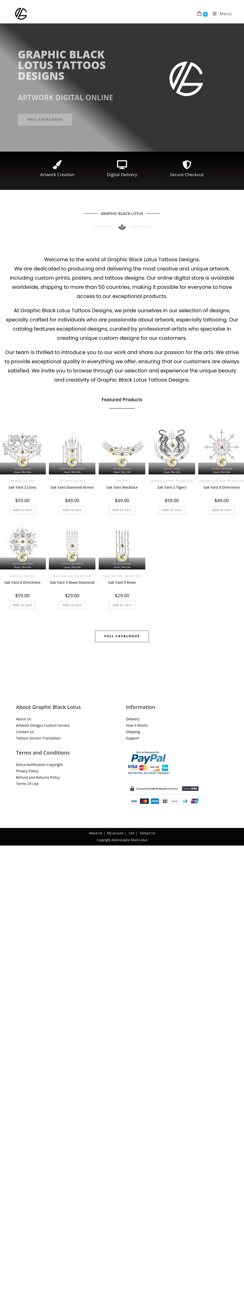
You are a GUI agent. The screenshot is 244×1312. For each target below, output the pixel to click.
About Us (23, 719)
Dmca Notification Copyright (39, 764)
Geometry (65, 481)
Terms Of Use (27, 783)
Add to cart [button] (22, 510)
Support (132, 738)
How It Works (137, 725)
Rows (56, 576)
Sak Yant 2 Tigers (171, 487)
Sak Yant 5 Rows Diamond (72, 582)
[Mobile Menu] (220, 14)
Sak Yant (28, 481)
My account (115, 833)
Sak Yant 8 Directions (222, 487)
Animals (16, 481)
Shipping (133, 731)
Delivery (132, 719)
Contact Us (25, 731)
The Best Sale (184, 481)
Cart (131, 833)
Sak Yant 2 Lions (22, 487)
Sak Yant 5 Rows (122, 582)
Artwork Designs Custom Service (43, 725)
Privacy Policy (27, 771)
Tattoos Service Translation (38, 738)
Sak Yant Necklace (122, 487)
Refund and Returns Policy (38, 777)
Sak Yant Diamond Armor (72, 487)
